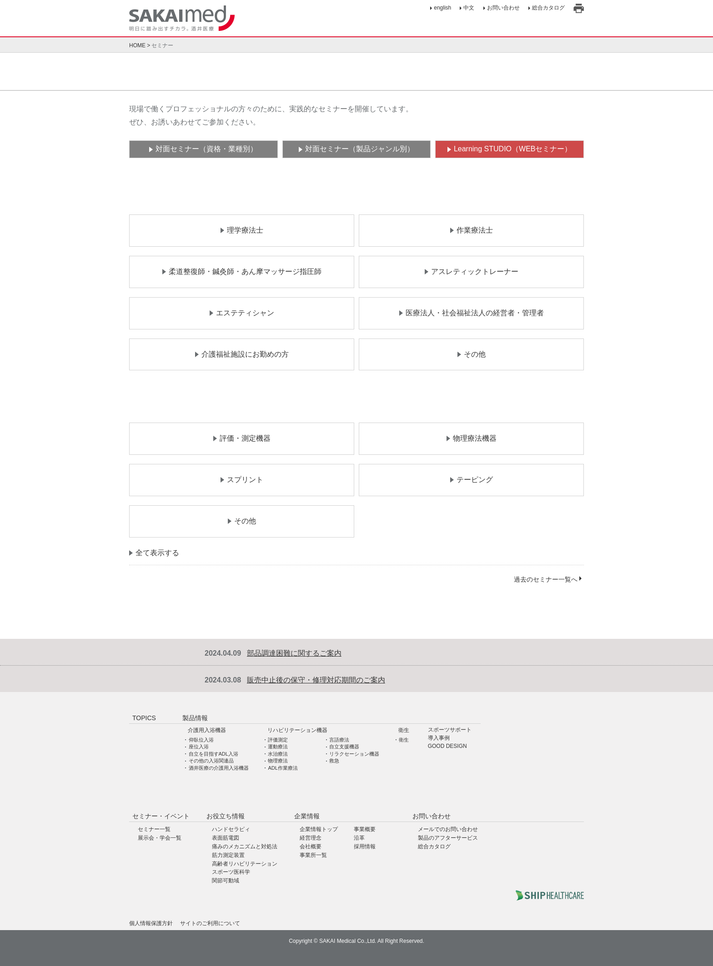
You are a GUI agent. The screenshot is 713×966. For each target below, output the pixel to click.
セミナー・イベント (161, 816)
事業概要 (365, 829)
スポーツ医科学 (231, 872)
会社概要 (310, 846)
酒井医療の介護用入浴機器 (219, 768)
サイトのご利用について (210, 923)
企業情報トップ (319, 829)
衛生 (403, 730)
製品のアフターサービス (448, 838)
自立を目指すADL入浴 (213, 754)
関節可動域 (225, 880)
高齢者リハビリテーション (244, 864)
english (442, 8)
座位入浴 (199, 746)
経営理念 (310, 838)
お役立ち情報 (225, 816)
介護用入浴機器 (207, 730)
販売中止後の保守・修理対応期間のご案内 (316, 680)
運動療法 (278, 746)
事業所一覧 (313, 855)
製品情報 (195, 718)
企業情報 (307, 816)
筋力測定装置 (228, 855)
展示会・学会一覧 (159, 838)
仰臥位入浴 (201, 739)
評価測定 (278, 739)
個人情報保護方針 (151, 923)
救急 (334, 760)
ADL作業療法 (282, 768)
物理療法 (278, 760)
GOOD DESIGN (447, 746)
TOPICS (144, 718)
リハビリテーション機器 (297, 730)
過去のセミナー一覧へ (545, 579)
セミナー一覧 (154, 829)
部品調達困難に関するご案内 (294, 653)
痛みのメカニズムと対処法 (244, 846)
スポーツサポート (450, 729)
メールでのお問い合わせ (448, 829)
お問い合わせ (503, 8)
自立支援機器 (344, 746)
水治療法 (278, 754)
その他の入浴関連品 (211, 760)
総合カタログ (548, 8)
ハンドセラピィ (231, 829)
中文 (468, 8)
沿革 (359, 838)
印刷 (578, 8)
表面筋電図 (225, 838)
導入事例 (439, 738)
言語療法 (339, 739)
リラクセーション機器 (354, 754)
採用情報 (365, 846)
